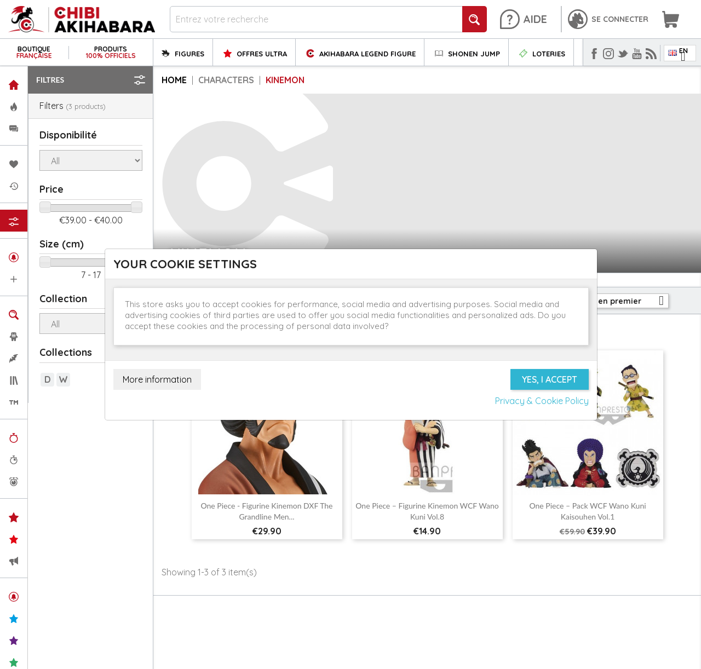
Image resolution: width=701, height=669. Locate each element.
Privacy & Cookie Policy (542, 400)
